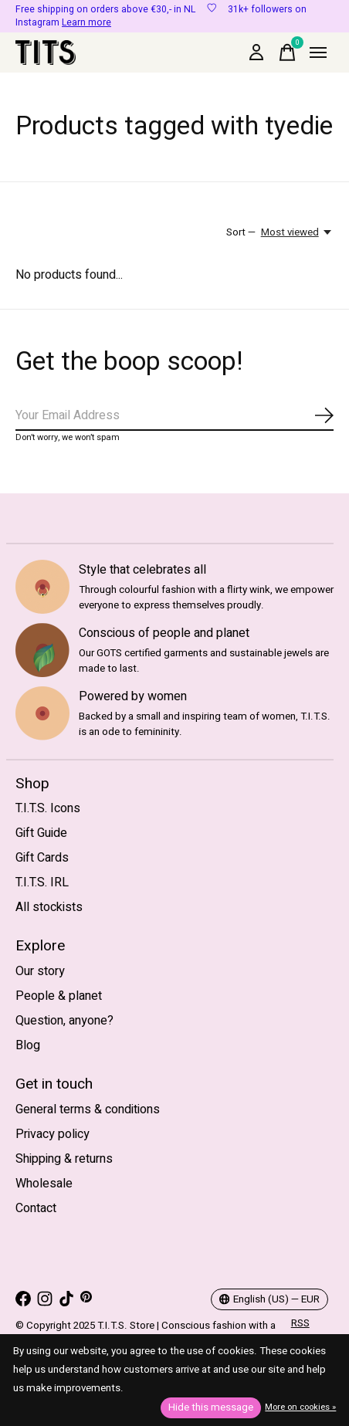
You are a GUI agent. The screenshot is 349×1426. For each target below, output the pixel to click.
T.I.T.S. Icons (47, 808)
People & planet (58, 996)
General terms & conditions (87, 1109)
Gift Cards (42, 857)
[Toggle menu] (318, 52)
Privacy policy (52, 1134)
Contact (35, 1208)
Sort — (241, 232)
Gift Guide (41, 833)
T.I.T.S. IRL (42, 882)
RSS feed (301, 1331)
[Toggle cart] (287, 52)
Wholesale (44, 1183)
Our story (40, 971)
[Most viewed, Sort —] (297, 232)
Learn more (86, 22)
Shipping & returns (64, 1159)
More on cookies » (300, 1407)
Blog (27, 1045)
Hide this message (210, 1407)
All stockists (49, 907)
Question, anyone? (64, 1020)
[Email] (174, 416)
